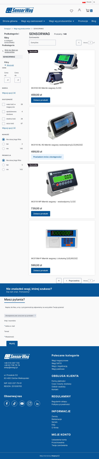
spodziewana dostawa (11, 113)
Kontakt (55, 389)
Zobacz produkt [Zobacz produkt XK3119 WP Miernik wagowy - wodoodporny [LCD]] (40, 213)
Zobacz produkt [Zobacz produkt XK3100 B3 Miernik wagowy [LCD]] (40, 100)
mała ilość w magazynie (11, 105)
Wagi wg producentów (22, 29)
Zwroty (55, 416)
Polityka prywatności (61, 404)
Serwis (54, 422)
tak (7, 144)
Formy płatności (58, 381)
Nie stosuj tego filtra (13, 139)
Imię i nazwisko (10, 321)
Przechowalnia (58, 442)
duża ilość (10, 123)
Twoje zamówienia (60, 445)
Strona (85, 42)
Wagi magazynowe (60, 360)
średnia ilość (11, 119)
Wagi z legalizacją (59, 366)
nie (7, 149)
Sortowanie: (34, 37)
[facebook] (7, 403)
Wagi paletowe (58, 369)
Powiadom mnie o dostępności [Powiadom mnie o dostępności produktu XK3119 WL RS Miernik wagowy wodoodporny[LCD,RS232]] (47, 157)
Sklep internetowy (49, 456)
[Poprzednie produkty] (72, 280)
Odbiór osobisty (59, 386)
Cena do (17, 74)
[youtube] (21, 403)
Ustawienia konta (59, 440)
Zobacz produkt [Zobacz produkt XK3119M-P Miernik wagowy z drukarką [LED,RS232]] (40, 270)
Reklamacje (57, 419)
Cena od (6, 74)
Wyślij (12, 343)
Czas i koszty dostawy (61, 384)
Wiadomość (9, 336)
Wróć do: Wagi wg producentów (10, 51)
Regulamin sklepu (59, 401)
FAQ (53, 425)
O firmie (55, 427)
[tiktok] (14, 403)
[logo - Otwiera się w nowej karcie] (25, 356)
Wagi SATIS (57, 363)
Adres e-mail (10, 326)
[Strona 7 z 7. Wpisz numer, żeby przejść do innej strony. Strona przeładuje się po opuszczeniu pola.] (90, 42)
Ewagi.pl (7, 29)
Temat (6, 331)
